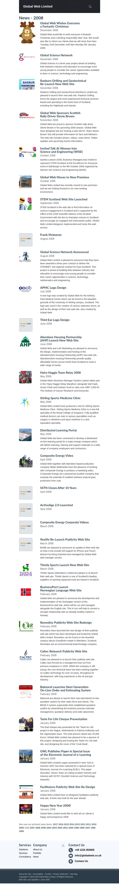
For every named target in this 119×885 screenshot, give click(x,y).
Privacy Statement (60, 874)
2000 (71, 828)
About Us (37, 849)
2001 (65, 828)
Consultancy (25, 856)
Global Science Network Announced (64, 252)
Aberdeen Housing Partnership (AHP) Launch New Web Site (61, 338)
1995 (21, 831)
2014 (71, 824)
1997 (87, 828)
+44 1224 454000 (84, 850)
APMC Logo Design (53, 287)
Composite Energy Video (56, 455)
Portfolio (37, 853)
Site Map (73, 874)
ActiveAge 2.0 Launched (56, 505)
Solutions (23, 849)
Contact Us (81, 861)
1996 (93, 828)
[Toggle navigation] (73, 6)
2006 (38, 828)
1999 (76, 828)
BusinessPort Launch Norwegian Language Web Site (61, 588)
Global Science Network (56, 55)
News (36, 856)
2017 (55, 824)
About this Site (25, 874)
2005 (43, 828)
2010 (93, 824)
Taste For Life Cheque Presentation (63, 719)
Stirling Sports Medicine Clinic (60, 398)
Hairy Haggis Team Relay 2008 (60, 372)
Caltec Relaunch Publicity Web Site (63, 651)
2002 (60, 828)
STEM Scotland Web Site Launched (63, 199)
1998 (82, 828)
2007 (32, 828)
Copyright (23, 877)
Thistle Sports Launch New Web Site (64, 565)
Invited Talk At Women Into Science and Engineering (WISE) (61, 150)
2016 (60, 824)
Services (23, 853)
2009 (21, 828)
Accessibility (38, 874)
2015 (66, 824)
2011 (88, 824)
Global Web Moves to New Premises (64, 177)
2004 (49, 828)
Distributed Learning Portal (58, 430)
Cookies (48, 874)
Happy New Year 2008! (55, 805)
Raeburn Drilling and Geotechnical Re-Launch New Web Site (63, 82)
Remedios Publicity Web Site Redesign (66, 622)
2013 (77, 824)
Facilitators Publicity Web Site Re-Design (67, 787)
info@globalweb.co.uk (87, 855)
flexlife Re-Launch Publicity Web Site (65, 539)
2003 (54, 828)
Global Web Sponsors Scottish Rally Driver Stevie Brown (60, 114)
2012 (82, 824)
